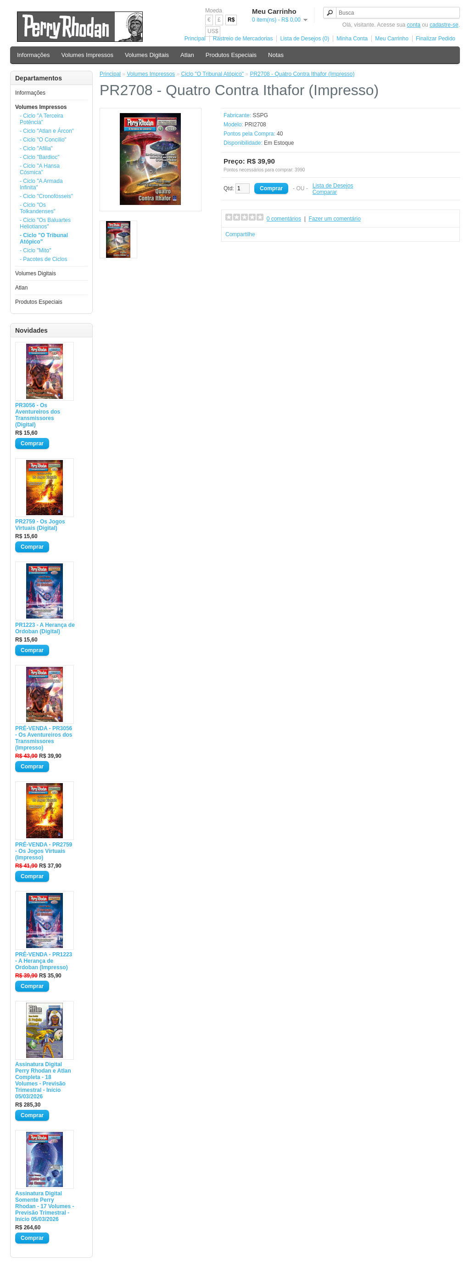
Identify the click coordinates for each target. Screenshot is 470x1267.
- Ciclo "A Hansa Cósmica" (40, 169)
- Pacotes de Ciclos (43, 259)
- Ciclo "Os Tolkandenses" (38, 208)
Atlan (187, 54)
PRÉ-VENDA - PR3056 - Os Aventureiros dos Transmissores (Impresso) (43, 738)
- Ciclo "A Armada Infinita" (41, 184)
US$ (212, 31)
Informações (33, 54)
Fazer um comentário (335, 219)
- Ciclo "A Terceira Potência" (41, 119)
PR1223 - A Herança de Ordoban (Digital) (45, 628)
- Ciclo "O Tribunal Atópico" (44, 238)
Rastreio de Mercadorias (243, 38)
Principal (195, 38)
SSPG (260, 115)
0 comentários (284, 219)
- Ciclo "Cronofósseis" (46, 196)
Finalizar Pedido (435, 38)
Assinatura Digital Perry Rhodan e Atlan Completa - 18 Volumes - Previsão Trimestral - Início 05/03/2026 (43, 1080)
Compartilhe (240, 234)
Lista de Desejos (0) (304, 38)
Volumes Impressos (87, 54)
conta (413, 25)
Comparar (325, 192)
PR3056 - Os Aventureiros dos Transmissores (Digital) (37, 415)
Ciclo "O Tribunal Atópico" (212, 74)
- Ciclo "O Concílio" (43, 139)
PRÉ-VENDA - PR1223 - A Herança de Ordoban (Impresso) (43, 961)
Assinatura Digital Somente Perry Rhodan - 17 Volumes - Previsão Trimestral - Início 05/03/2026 (44, 1206)
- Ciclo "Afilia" (36, 148)
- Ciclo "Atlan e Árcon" (47, 131)
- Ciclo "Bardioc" (40, 157)
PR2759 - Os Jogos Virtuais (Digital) (40, 524)
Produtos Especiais (231, 54)
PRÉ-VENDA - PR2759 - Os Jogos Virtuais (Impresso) (43, 851)
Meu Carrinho (391, 38)
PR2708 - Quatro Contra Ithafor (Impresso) (302, 74)
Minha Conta (352, 38)
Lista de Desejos (333, 185)
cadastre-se (444, 25)
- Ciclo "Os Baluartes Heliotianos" (45, 223)
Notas (276, 54)
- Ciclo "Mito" (35, 250)
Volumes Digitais (147, 54)
